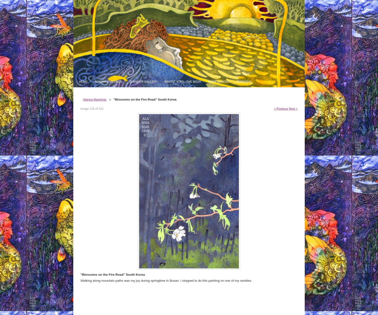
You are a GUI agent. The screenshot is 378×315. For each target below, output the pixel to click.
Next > (293, 108)
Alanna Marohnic (95, 99)
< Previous (281, 108)
